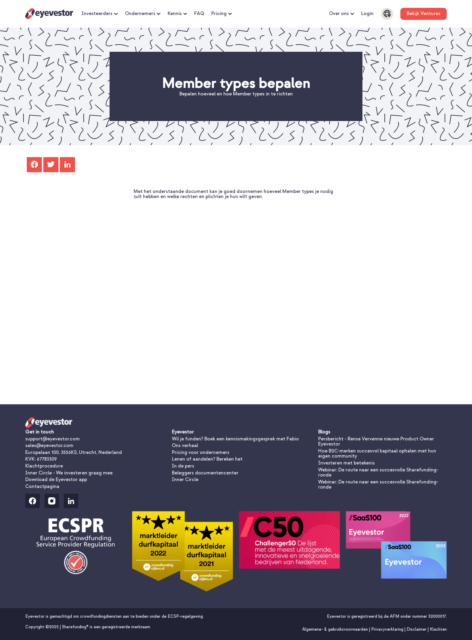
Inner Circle (185, 480)
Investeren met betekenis (346, 463)
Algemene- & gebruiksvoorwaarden (335, 629)
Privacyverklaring (388, 629)
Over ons (341, 14)
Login (367, 14)
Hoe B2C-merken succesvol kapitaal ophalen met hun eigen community (377, 453)
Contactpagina (42, 486)
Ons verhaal (185, 446)
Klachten (438, 629)
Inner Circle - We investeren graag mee (69, 473)
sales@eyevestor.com (49, 446)
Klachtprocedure (44, 466)
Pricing (221, 14)
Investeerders (100, 14)
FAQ (199, 14)
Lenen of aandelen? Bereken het (207, 459)
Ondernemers (142, 14)
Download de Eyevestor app (56, 480)
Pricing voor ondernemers (200, 452)
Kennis (177, 14)
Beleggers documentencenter (205, 473)
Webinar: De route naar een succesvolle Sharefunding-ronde (378, 472)
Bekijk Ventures (423, 14)
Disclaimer (417, 629)
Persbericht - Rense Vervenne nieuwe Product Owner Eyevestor (376, 441)
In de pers (183, 466)
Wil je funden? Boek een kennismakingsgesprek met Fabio (235, 439)
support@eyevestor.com (52, 439)
